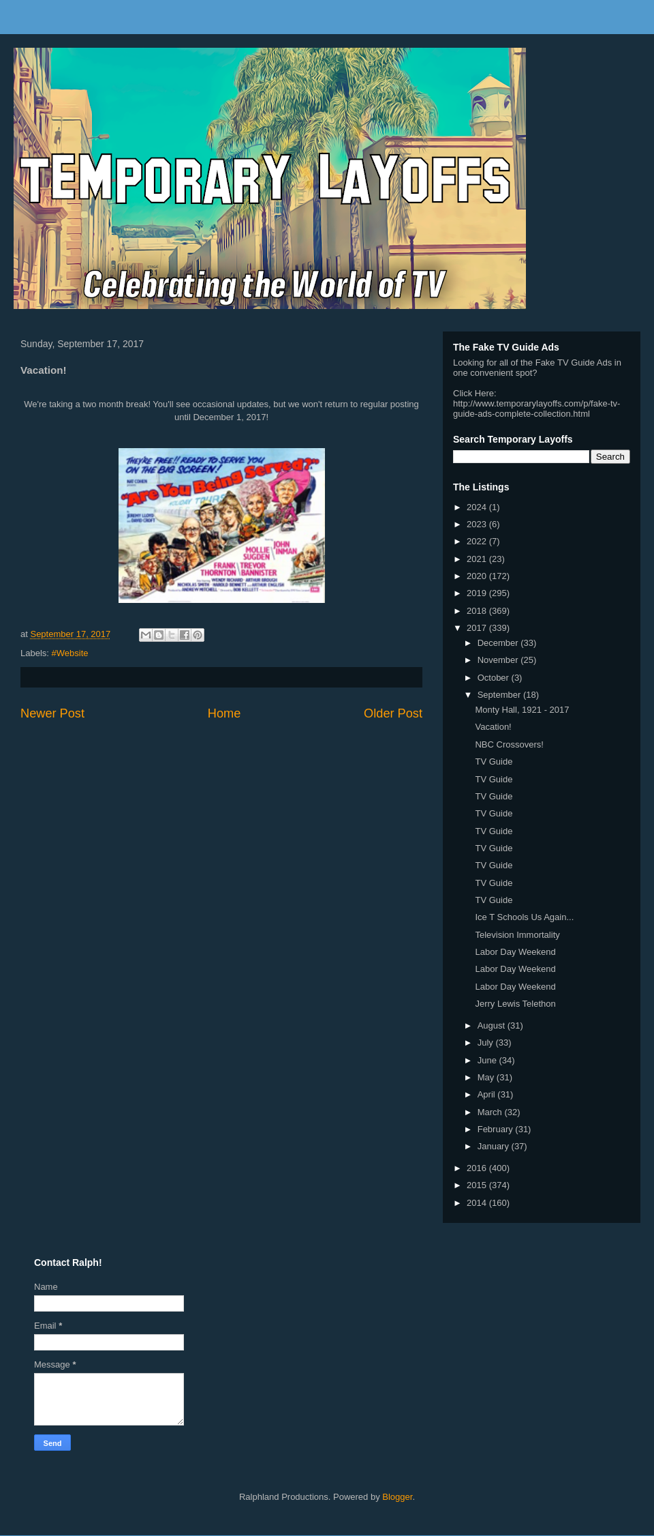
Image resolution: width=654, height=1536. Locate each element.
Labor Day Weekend (515, 952)
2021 (478, 559)
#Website (70, 653)
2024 (478, 507)
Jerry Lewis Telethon (515, 1004)
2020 (478, 576)
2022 (478, 541)
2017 (478, 628)
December (499, 643)
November (499, 660)
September (500, 695)
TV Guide (493, 761)
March (491, 1112)
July (487, 1042)
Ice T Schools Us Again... (524, 917)
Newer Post (52, 713)
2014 (478, 1203)
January (495, 1146)
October (495, 678)
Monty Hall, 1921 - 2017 (522, 710)
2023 (478, 524)
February (497, 1129)
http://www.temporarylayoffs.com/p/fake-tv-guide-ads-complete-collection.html (536, 408)
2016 (478, 1168)
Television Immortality (517, 935)
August (493, 1025)
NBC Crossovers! (509, 744)
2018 (478, 611)
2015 (478, 1185)
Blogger (397, 1497)
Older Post (393, 713)
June (488, 1060)
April (488, 1094)
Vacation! (493, 727)
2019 (478, 593)
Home (224, 713)
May (487, 1077)
